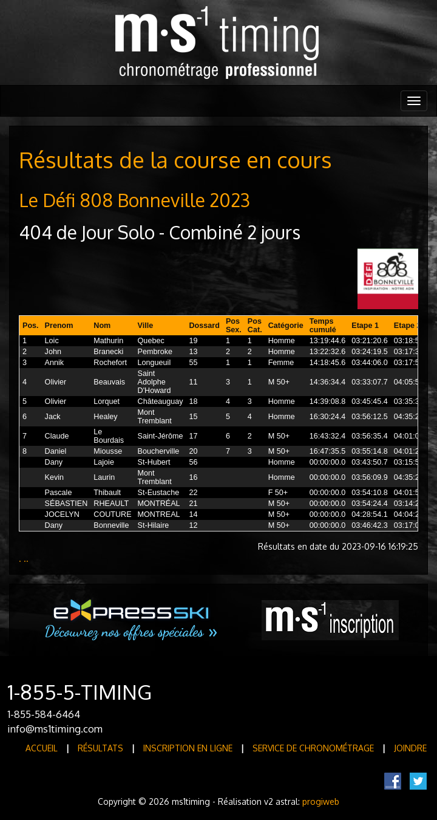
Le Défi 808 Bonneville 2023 (134, 199)
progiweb (320, 801)
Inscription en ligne (187, 748)
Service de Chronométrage (313, 748)
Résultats (100, 748)
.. (26, 558)
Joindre (410, 748)
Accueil (41, 748)
